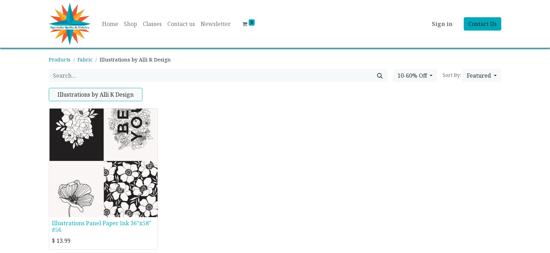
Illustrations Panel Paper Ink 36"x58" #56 (101, 226)
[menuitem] (110, 24)
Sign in (442, 24)
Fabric (85, 59)
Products (60, 59)
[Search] (380, 75)
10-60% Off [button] (412, 75)
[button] (481, 75)
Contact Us (482, 24)
